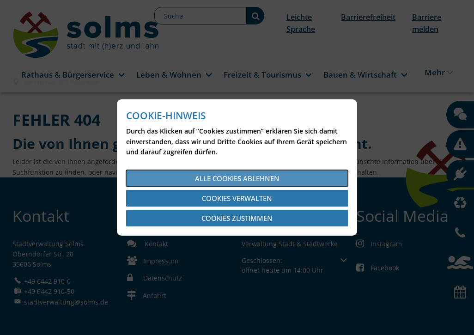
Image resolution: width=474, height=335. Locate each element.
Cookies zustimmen (237, 218)
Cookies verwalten (237, 198)
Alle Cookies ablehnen (237, 178)
